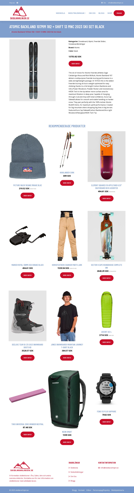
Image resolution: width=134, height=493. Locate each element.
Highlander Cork (67, 171)
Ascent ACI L (106, 330)
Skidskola (60, 12)
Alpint (90, 40)
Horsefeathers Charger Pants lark (67, 263)
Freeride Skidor (100, 40)
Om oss (92, 12)
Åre (104, 3)
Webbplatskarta (117, 489)
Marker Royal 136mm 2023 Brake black (28, 263)
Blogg (101, 12)
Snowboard (83, 40)
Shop (109, 12)
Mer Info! (76, 63)
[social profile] (17, 3)
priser (119, 13)
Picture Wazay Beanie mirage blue (27, 184)
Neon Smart (67, 430)
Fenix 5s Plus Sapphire (106, 410)
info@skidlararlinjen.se (115, 3)
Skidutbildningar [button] (76, 12)
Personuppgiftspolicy (101, 489)
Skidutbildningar (76, 471)
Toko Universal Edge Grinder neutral (27, 423)
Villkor (88, 489)
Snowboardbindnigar (77, 43)
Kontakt (81, 489)
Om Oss (73, 475)
